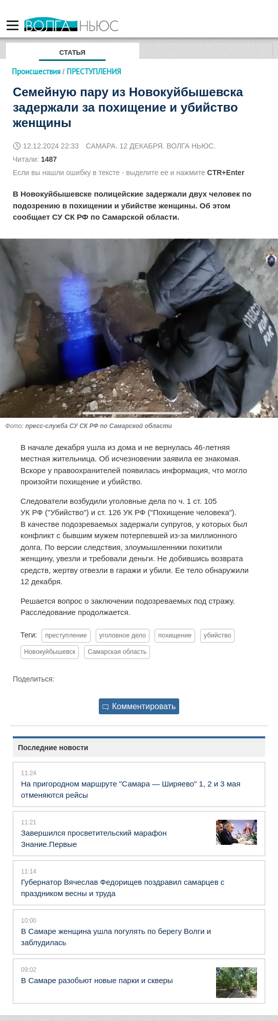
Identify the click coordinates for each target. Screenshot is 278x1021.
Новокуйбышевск (49, 651)
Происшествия (36, 71)
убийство (217, 635)
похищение (174, 635)
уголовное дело (122, 635)
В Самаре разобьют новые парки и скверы (97, 980)
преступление (66, 635)
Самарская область (117, 651)
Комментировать (139, 706)
